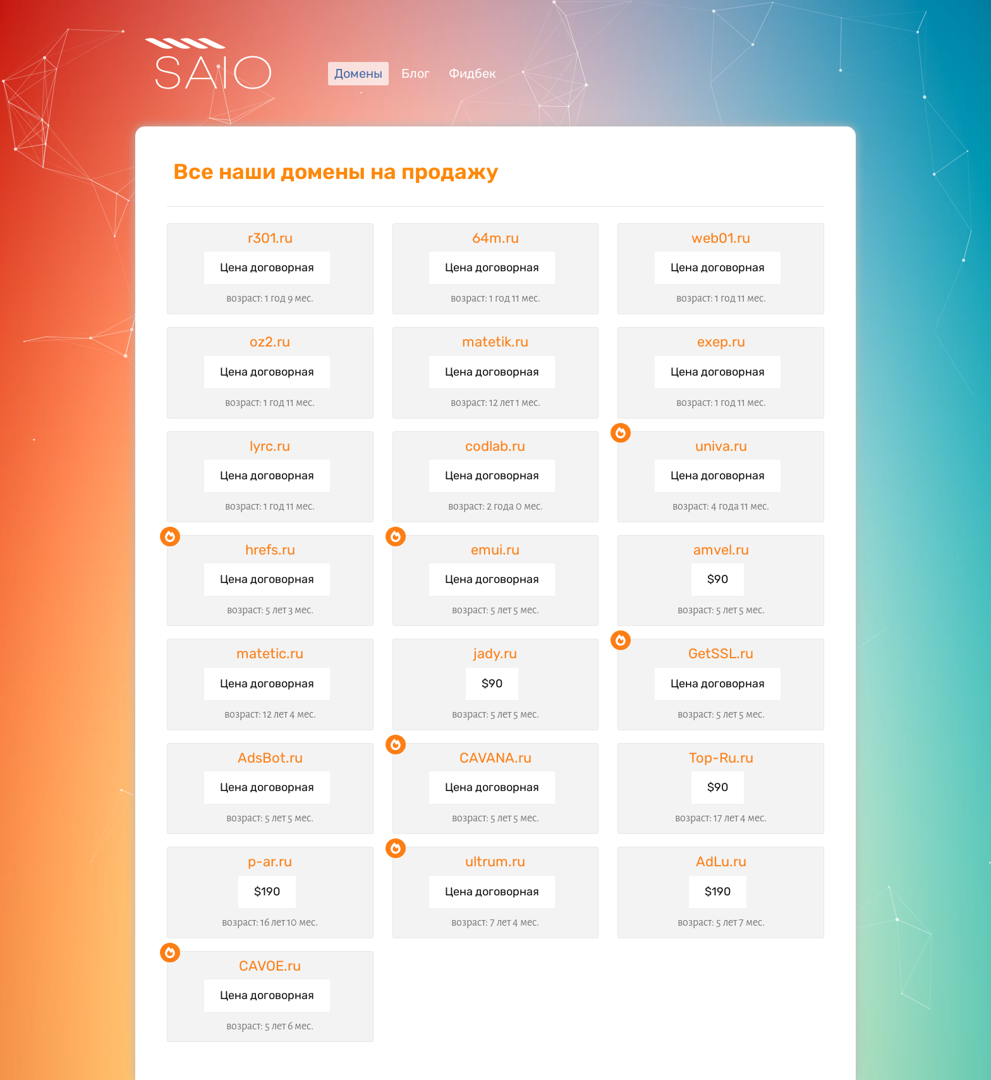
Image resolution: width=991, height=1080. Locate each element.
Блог (415, 73)
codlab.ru (495, 446)
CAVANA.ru (495, 757)
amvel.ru (721, 549)
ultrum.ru (495, 861)
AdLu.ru (721, 861)
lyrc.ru (270, 446)
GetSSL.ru (720, 653)
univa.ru (721, 446)
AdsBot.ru (270, 757)
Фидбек (472, 73)
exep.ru (721, 341)
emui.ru (495, 549)
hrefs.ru (270, 549)
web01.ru (720, 238)
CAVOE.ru (270, 965)
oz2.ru (270, 341)
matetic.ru (269, 653)
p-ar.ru (270, 861)
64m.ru (495, 238)
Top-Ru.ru (721, 757)
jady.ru (495, 653)
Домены (358, 73)
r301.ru (270, 238)
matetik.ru (495, 341)
